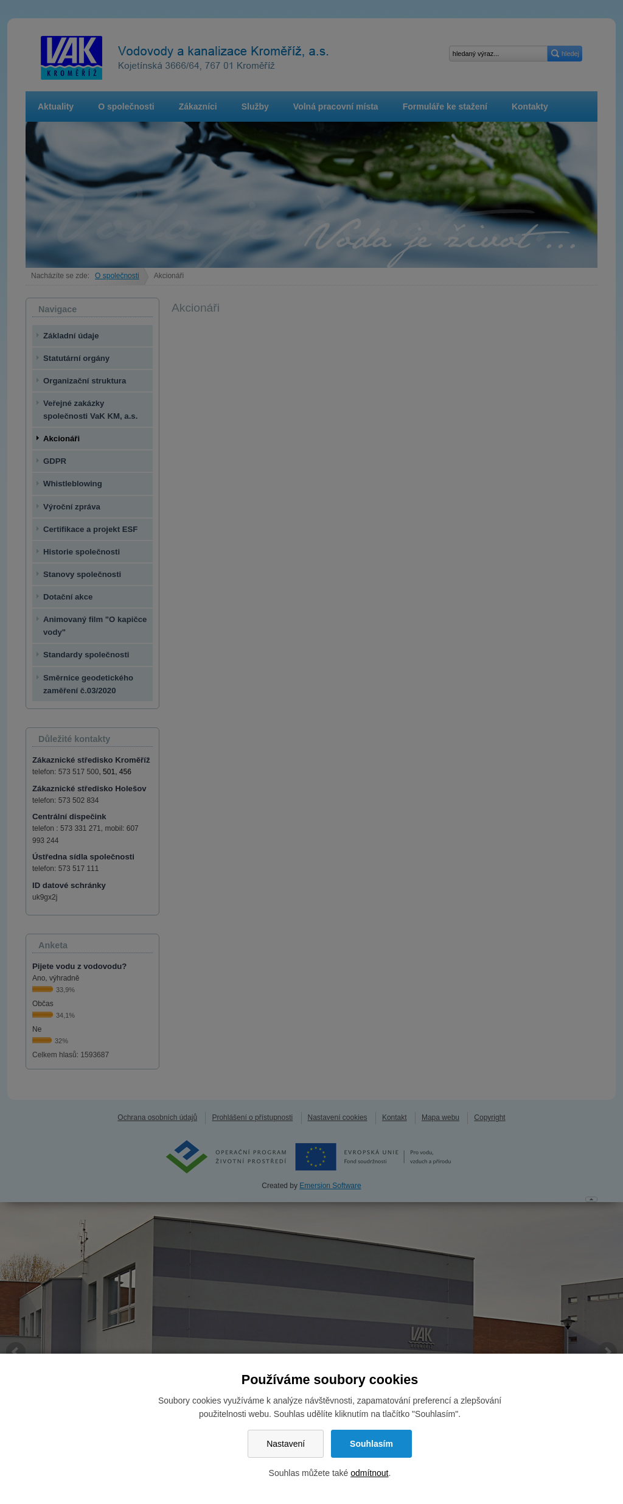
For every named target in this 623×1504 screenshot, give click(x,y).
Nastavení (285, 1444)
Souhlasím (371, 1444)
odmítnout (369, 1473)
